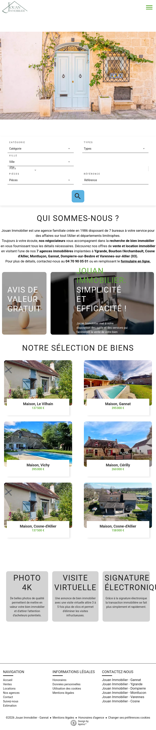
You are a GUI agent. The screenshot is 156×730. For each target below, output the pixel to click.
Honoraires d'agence (91, 717)
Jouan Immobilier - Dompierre (124, 688)
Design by (78, 723)
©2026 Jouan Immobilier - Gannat (27, 717)
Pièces (14, 174)
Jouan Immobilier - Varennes (123, 697)
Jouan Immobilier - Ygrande (122, 684)
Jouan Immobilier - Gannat (121, 680)
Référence (92, 174)
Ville (13, 155)
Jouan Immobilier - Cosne (121, 701)
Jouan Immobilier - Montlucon (124, 693)
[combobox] (40, 149)
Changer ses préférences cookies (129, 717)
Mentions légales (63, 717)
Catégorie (17, 142)
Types (88, 142)
